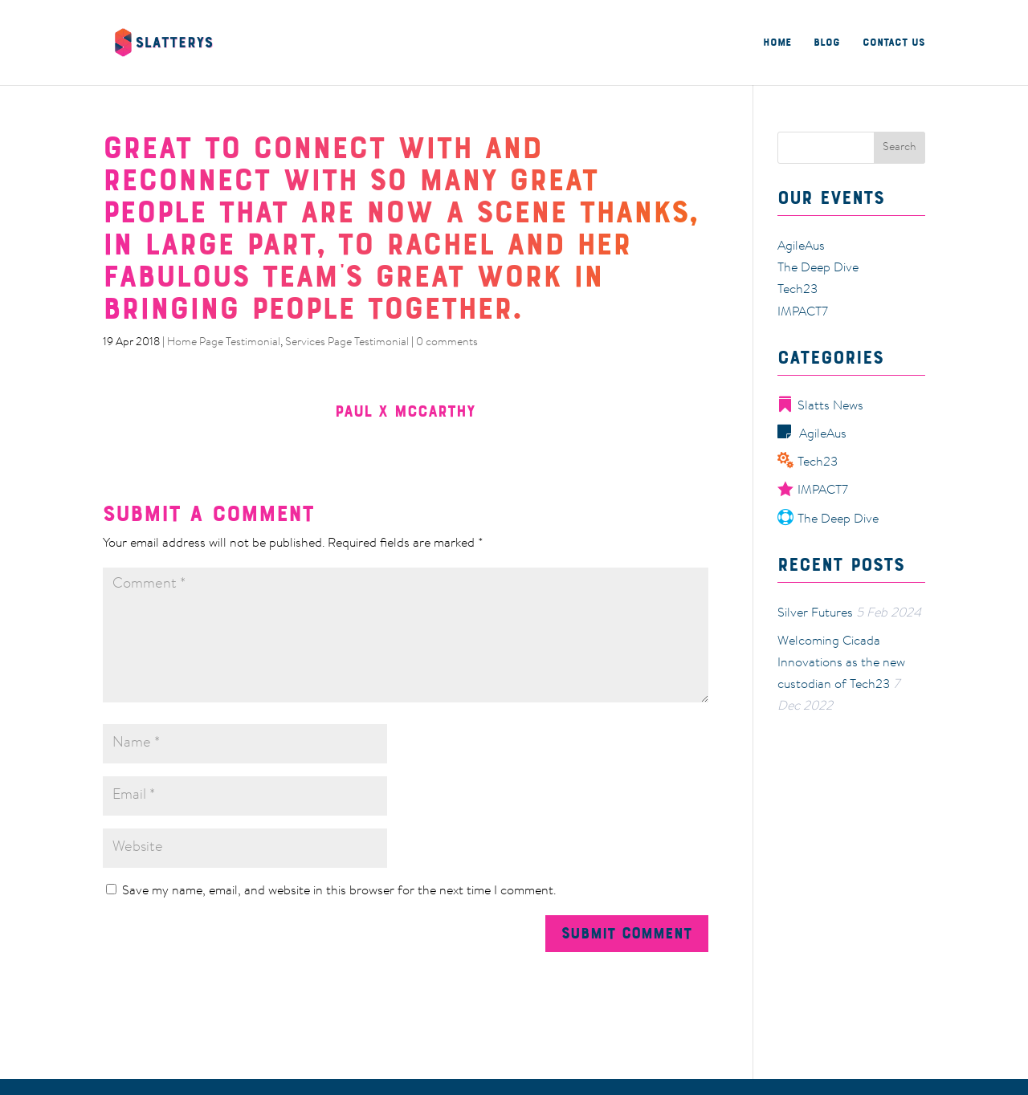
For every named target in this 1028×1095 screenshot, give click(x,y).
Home (777, 43)
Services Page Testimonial (347, 342)
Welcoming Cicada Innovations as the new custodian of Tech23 (841, 663)
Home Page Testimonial (223, 342)
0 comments (447, 342)
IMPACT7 (802, 312)
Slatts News (820, 406)
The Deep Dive (818, 268)
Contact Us (894, 43)
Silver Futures (815, 613)
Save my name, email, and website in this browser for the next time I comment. (339, 891)
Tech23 (797, 289)
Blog (827, 43)
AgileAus (801, 246)
